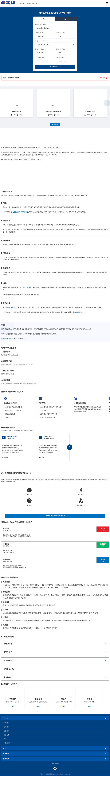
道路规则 (79, 312)
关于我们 (6, 723)
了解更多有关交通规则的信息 (55, 516)
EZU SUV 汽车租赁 (20, 212)
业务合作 (6, 735)
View (12, 706)
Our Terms (55, 764)
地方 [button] (54, 748)
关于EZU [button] (54, 718)
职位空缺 (6, 731)
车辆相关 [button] (54, 753)
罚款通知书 (7, 743)
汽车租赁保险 (27, 287)
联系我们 (6, 727)
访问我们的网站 (6, 339)
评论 (5, 739)
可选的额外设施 (8, 307)
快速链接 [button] (54, 759)
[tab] (55, 718)
